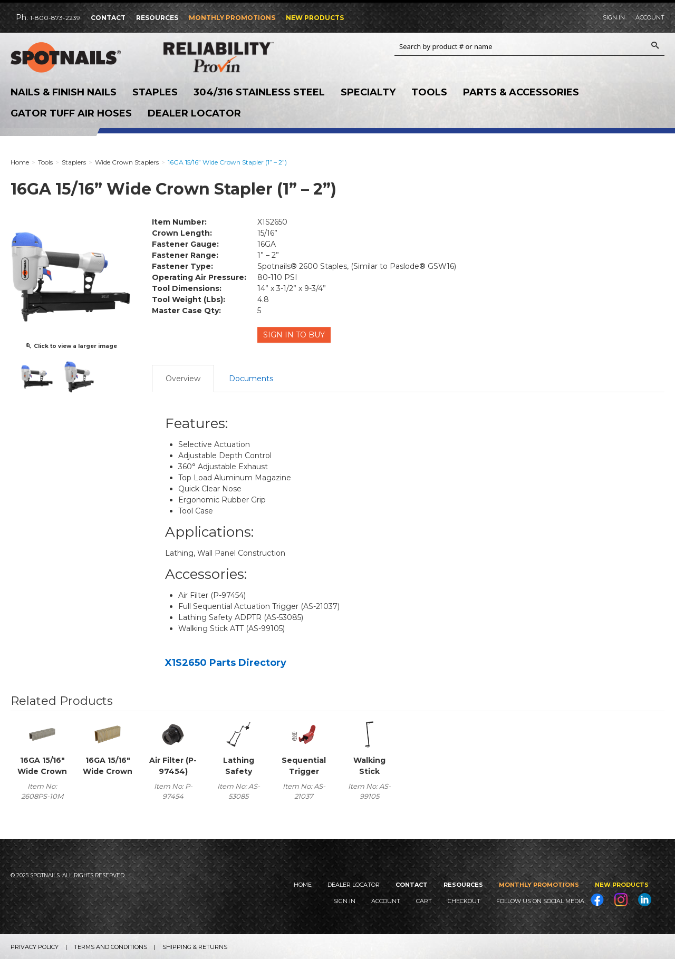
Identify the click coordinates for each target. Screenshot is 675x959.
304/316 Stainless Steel (259, 92)
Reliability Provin (232, 57)
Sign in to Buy (294, 335)
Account (649, 17)
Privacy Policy (35, 946)
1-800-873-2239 (55, 18)
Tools (429, 92)
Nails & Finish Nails (64, 92)
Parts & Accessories (521, 92)
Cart (424, 900)
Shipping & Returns (194, 946)
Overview (183, 377)
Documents (251, 377)
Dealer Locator (194, 113)
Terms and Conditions (110, 946)
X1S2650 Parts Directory (225, 661)
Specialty (368, 92)
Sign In (614, 17)
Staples (155, 92)
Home (303, 883)
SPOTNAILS (79, 58)
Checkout (464, 900)
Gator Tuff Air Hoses (71, 113)
